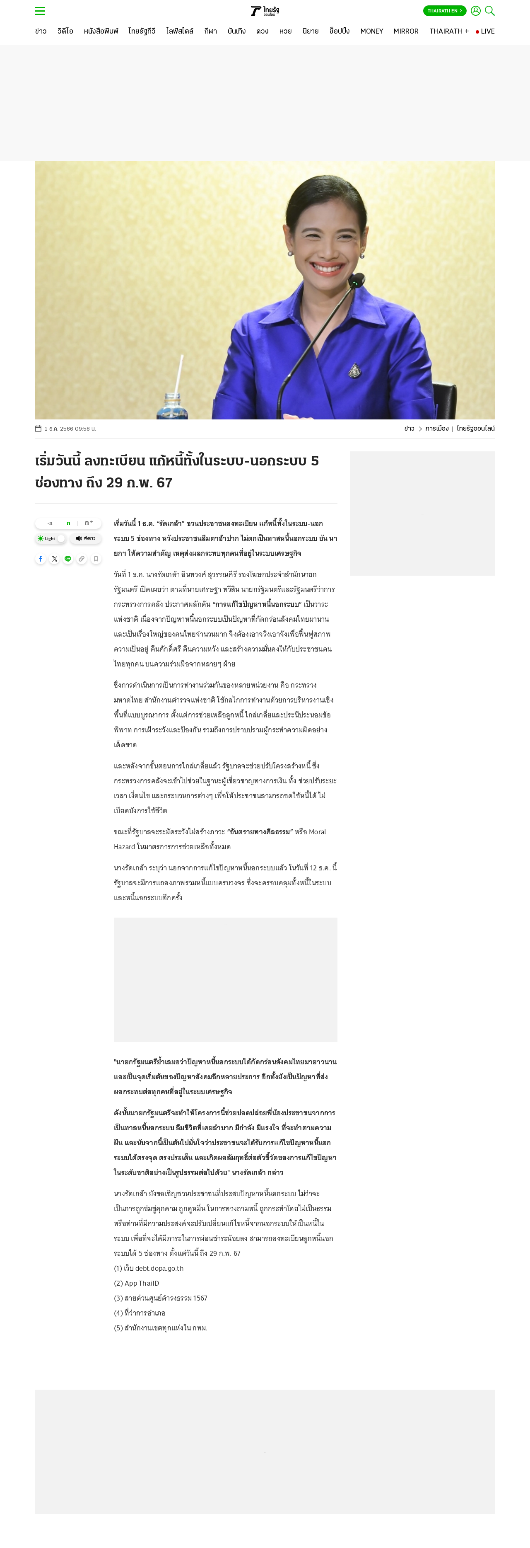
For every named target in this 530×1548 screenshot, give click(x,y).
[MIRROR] (406, 32)
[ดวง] (262, 32)
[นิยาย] (311, 32)
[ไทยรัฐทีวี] (142, 32)
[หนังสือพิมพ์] (101, 32)
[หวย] (285, 32)
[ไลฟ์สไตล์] (179, 32)
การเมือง (437, 429)
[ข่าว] (41, 32)
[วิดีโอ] (65, 32)
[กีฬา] (210, 32)
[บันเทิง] (237, 32)
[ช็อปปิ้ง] (340, 32)
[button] (40, 558)
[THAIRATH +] (449, 32)
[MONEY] (372, 32)
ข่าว (409, 429)
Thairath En (445, 11)
